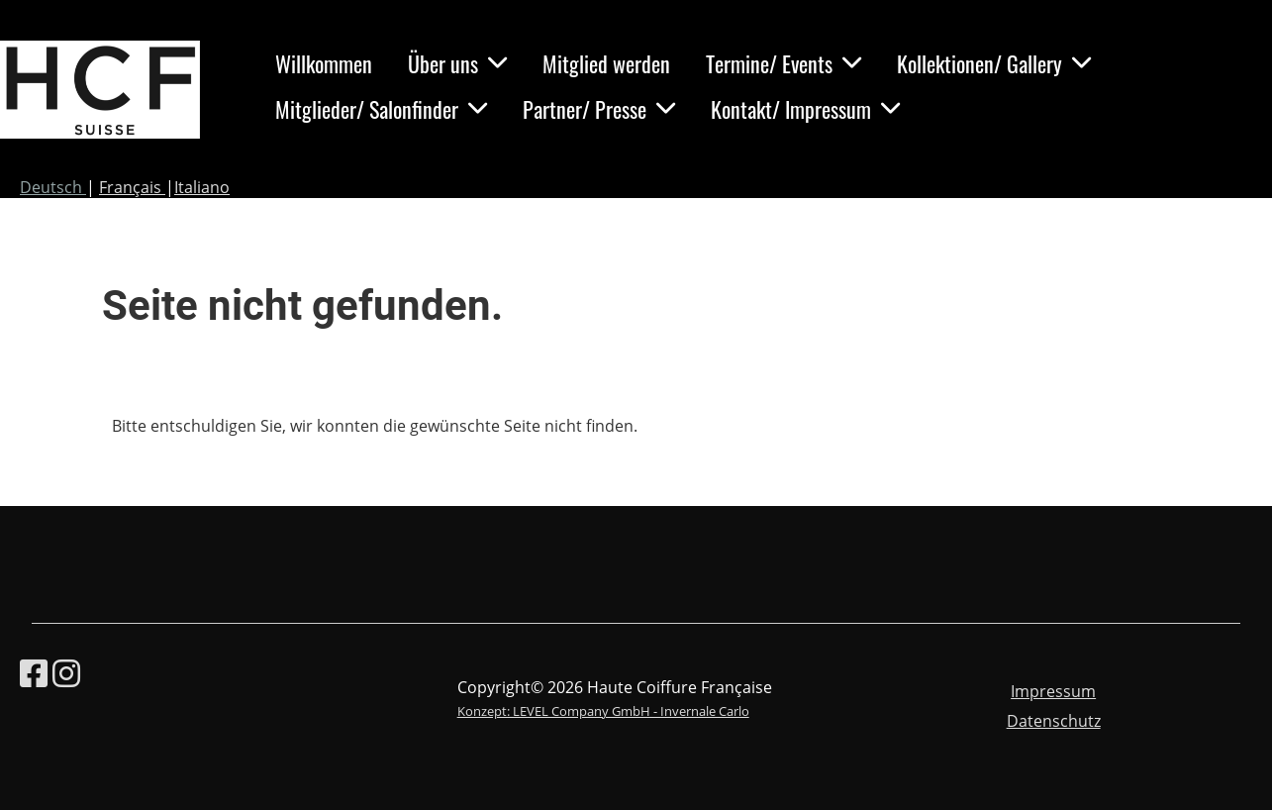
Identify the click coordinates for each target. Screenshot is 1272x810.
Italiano (202, 187)
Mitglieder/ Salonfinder (381, 109)
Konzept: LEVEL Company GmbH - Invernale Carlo (603, 711)
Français (132, 187)
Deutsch (53, 187)
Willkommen (323, 63)
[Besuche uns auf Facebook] (34, 673)
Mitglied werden (606, 63)
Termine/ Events (783, 63)
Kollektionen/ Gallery (994, 63)
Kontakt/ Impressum (805, 109)
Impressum (1053, 691)
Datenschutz (1054, 721)
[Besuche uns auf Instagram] (66, 673)
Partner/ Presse (599, 109)
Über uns (457, 63)
